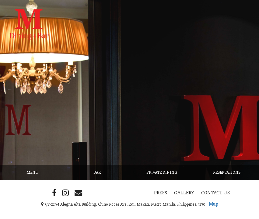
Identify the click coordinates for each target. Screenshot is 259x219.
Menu (32, 172)
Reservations (226, 172)
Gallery (184, 192)
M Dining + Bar (38, 42)
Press (160, 192)
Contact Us (215, 192)
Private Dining (161, 172)
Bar (97, 172)
